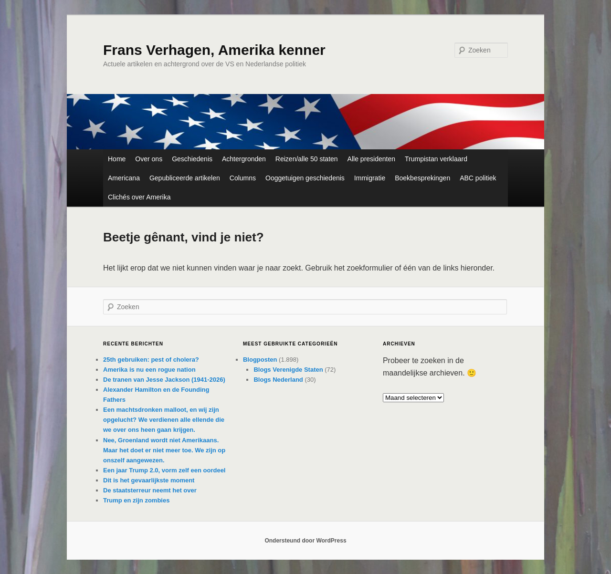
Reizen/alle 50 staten (306, 159)
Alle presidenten (371, 159)
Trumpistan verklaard (436, 159)
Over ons (148, 159)
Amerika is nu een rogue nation (149, 369)
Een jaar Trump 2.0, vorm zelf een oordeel (164, 470)
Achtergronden (244, 159)
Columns (243, 178)
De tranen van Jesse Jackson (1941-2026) (164, 379)
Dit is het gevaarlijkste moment (148, 480)
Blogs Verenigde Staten (288, 369)
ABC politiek (478, 178)
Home (117, 159)
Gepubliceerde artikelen (184, 178)
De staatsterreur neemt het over (150, 490)
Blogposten (260, 359)
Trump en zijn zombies (136, 500)
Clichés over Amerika (139, 197)
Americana (124, 178)
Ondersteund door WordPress (305, 540)
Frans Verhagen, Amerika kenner (214, 50)
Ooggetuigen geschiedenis (305, 178)
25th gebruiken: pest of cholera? (151, 359)
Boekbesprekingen (422, 178)
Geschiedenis (192, 159)
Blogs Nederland (278, 379)
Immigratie (369, 178)
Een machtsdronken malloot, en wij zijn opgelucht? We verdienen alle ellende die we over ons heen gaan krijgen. (163, 419)
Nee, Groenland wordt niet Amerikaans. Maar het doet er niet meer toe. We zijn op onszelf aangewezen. (164, 450)
